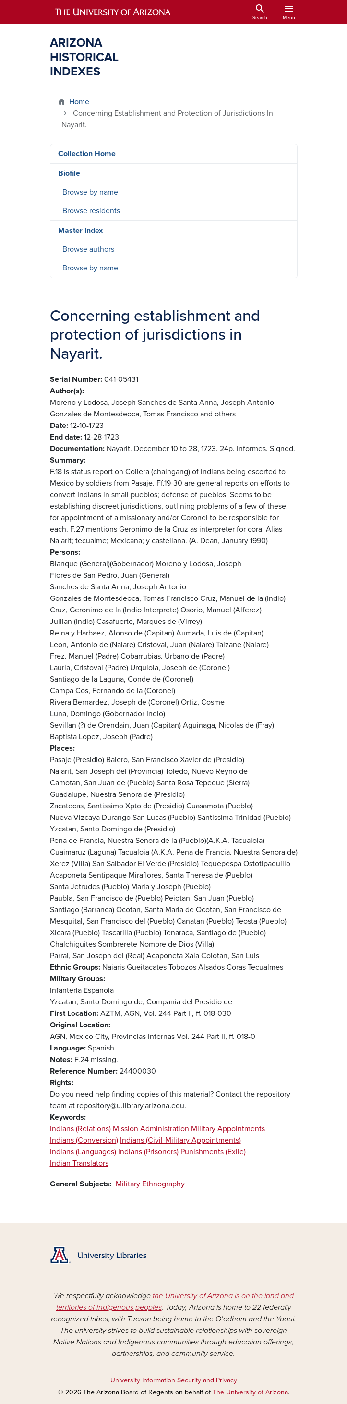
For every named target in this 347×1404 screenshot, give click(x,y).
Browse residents (91, 211)
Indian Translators (79, 1163)
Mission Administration (151, 1129)
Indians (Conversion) (84, 1140)
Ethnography (163, 1184)
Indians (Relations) (80, 1129)
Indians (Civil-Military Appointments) (180, 1140)
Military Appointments (228, 1129)
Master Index (80, 230)
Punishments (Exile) (213, 1152)
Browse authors (88, 249)
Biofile (69, 173)
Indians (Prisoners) (148, 1152)
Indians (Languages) (83, 1152)
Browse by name (90, 192)
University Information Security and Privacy (173, 1380)
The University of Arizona (250, 1392)
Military (128, 1184)
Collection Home (87, 154)
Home (79, 102)
